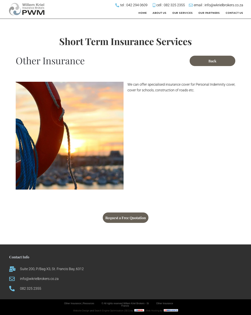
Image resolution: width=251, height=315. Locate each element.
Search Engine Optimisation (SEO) (112, 310)
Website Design (81, 310)
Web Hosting (152, 310)
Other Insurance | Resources (79, 303)
